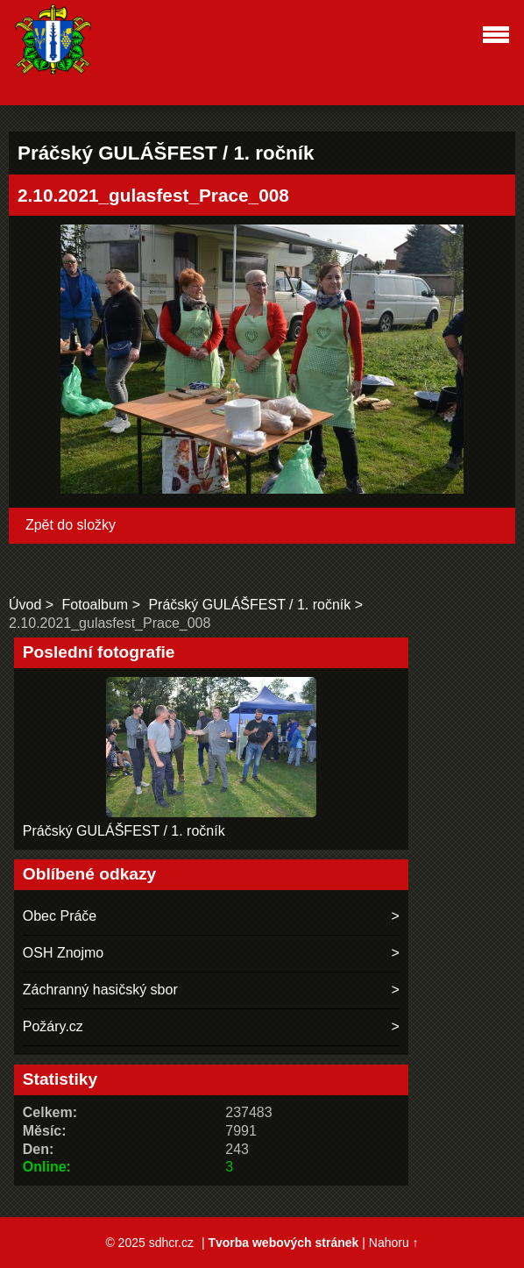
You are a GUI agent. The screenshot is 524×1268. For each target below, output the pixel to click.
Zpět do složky (70, 524)
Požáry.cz (53, 1026)
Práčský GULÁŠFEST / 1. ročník (249, 604)
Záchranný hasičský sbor (100, 989)
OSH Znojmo (63, 952)
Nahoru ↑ (394, 1243)
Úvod (25, 604)
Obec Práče (59, 915)
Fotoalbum (95, 604)
